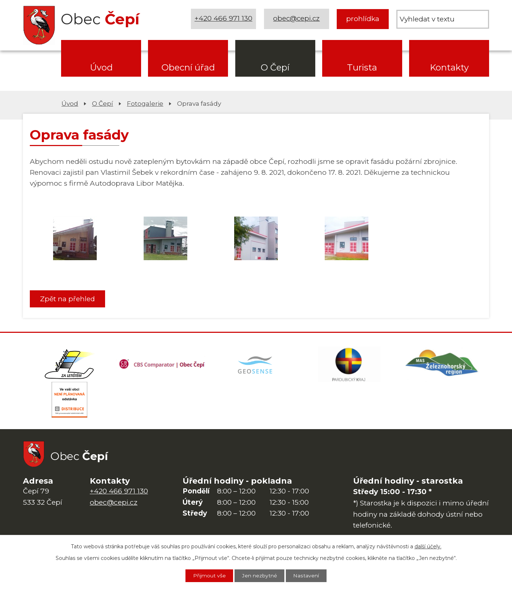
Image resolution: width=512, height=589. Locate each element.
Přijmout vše (209, 575)
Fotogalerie (145, 103)
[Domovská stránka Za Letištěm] (69, 365)
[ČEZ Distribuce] (69, 401)
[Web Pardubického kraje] (349, 365)
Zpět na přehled (68, 299)
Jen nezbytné (259, 575)
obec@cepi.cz (296, 19)
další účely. (428, 546)
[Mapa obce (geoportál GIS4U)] (256, 365)
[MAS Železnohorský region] (442, 365)
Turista (362, 67)
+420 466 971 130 (224, 19)
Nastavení (306, 575)
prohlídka (362, 19)
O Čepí (275, 67)
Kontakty (449, 67)
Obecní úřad (188, 67)
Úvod (101, 67)
